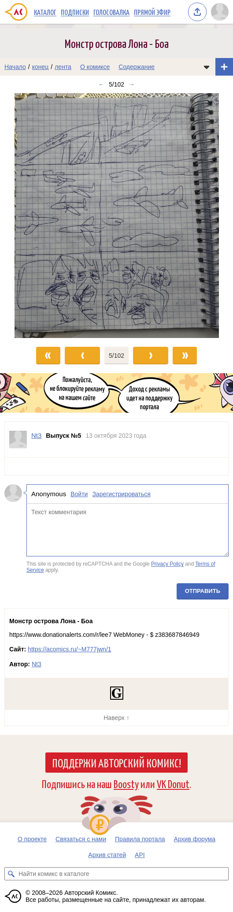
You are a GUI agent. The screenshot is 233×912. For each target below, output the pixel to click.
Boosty (126, 783)
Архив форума (194, 839)
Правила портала (140, 839)
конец (40, 66)
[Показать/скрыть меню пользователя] (220, 12)
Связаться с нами (80, 839)
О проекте (32, 839)
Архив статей (107, 854)
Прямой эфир (152, 12)
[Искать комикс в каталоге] (11, 874)
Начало (15, 66)
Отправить (202, 591)
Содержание (136, 66)
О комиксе (95, 66)
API (140, 854)
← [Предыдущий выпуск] (101, 84)
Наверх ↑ (116, 717)
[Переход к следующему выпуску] (116, 215)
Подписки (75, 12)
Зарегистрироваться (121, 494)
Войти (79, 494)
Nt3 (36, 664)
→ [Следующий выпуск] (132, 84)
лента (63, 66)
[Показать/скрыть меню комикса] (206, 67)
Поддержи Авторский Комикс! (116, 762)
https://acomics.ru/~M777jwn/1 (69, 649)
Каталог (45, 12)
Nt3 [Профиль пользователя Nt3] (36, 435)
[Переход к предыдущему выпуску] (29, 215)
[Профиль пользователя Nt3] (18, 439)
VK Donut (173, 783)
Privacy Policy (167, 564)
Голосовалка (111, 12)
